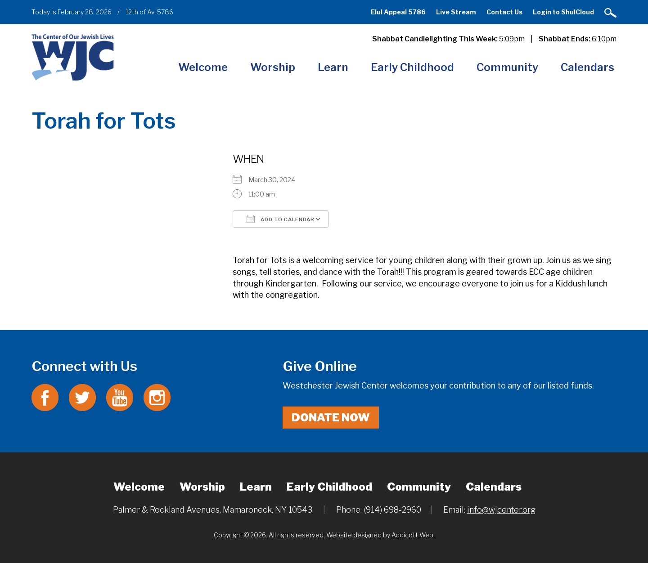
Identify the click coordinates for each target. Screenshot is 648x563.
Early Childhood (412, 67)
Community (507, 67)
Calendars (587, 67)
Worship (272, 67)
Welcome (203, 67)
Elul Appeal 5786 (398, 12)
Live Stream (456, 12)
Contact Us (504, 12)
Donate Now (331, 417)
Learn (333, 67)
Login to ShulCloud (563, 12)
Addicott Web (412, 535)
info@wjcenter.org (501, 509)
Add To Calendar (281, 219)
